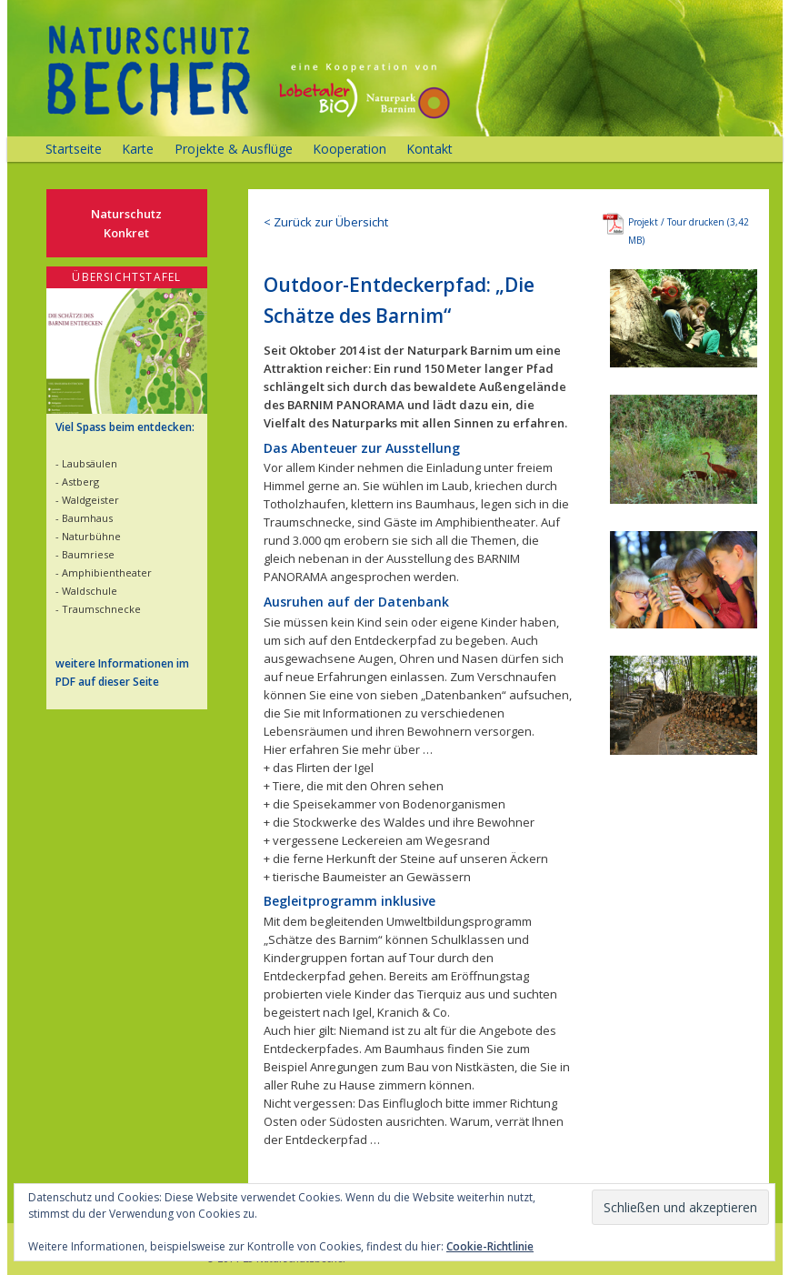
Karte (138, 148)
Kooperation (349, 148)
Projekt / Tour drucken (676, 222)
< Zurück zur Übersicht (326, 222)
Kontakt (429, 148)
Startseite (73, 148)
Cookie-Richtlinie (490, 1246)
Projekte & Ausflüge (234, 148)
